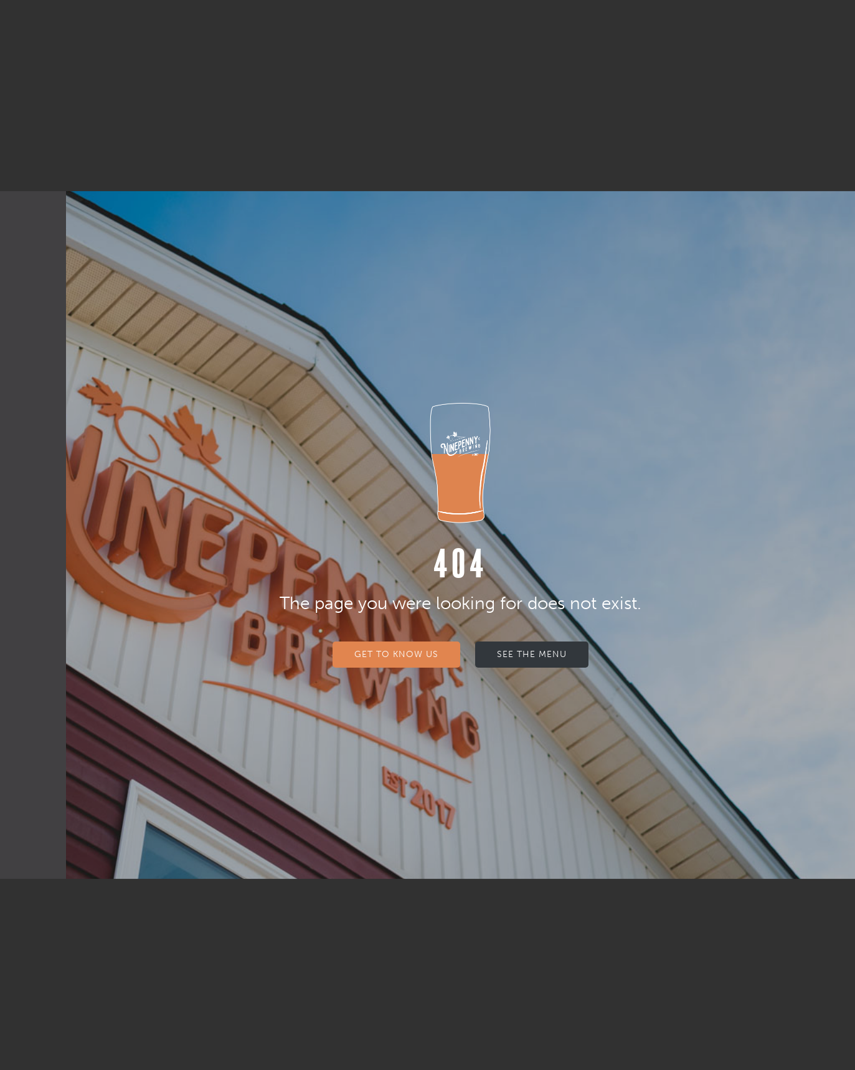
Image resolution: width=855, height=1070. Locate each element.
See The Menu (532, 654)
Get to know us (396, 654)
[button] (33, 29)
